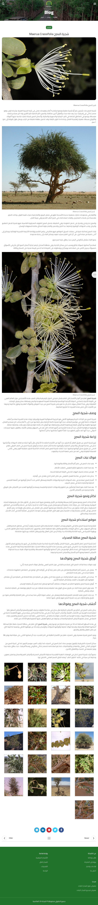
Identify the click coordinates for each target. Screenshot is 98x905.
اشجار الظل (43, 862)
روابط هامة (43, 853)
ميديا (94, 881)
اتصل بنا (93, 870)
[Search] (3, 3)
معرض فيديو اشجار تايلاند (86, 890)
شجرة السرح (91, 398)
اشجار (42, 17)
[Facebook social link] (61, 830)
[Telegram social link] (36, 830)
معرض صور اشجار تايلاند (87, 886)
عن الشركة (92, 853)
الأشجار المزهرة (42, 857)
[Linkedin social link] (42, 830)
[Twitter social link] (55, 830)
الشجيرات (44, 866)
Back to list (49, 838)
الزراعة (45, 870)
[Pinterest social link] (49, 830)
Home (55, 17)
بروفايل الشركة (90, 862)
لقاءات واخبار (91, 866)
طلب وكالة (92, 857)
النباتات (49, 17)
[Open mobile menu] (94, 3)
